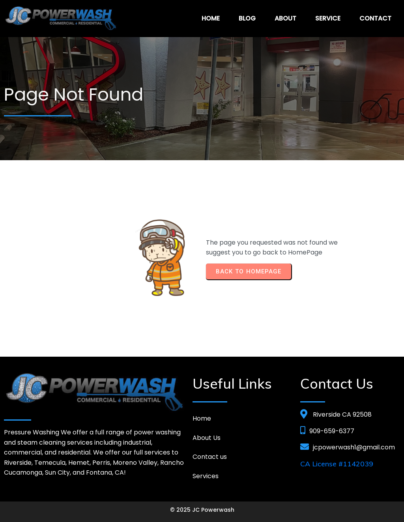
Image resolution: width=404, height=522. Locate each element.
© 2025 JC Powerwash (202, 510)
